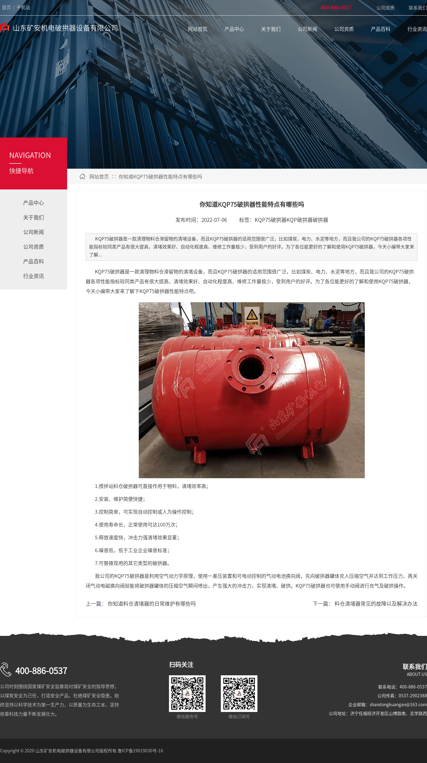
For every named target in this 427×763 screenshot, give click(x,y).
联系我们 (418, 8)
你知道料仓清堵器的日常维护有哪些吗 (152, 603)
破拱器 (320, 219)
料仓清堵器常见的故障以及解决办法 (376, 603)
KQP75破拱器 (270, 219)
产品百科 (380, 29)
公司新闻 (307, 29)
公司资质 (385, 8)
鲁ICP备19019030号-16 (140, 751)
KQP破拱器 (299, 219)
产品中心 (234, 29)
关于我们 (271, 29)
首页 (6, 7)
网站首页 (197, 29)
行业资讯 (417, 29)
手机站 (23, 7)
